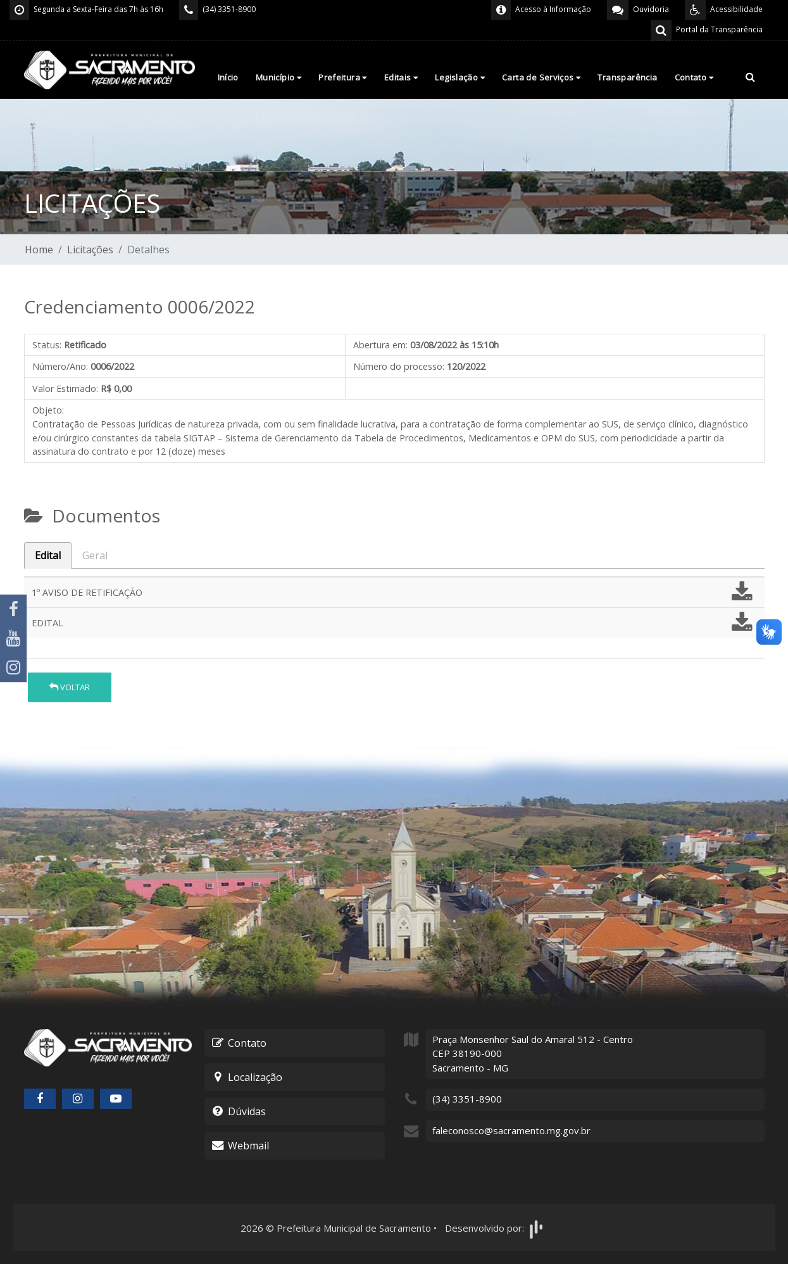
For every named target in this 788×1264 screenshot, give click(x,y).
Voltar (69, 687)
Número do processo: (398, 366)
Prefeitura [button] (342, 77)
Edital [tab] (48, 555)
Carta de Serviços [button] (541, 77)
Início (228, 77)
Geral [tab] (95, 555)
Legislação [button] (460, 77)
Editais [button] (401, 77)
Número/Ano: (60, 366)
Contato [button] (694, 77)
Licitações (90, 249)
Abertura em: (380, 345)
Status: (46, 345)
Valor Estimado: (65, 388)
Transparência (627, 77)
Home (39, 249)
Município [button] (278, 77)
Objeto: (48, 410)
